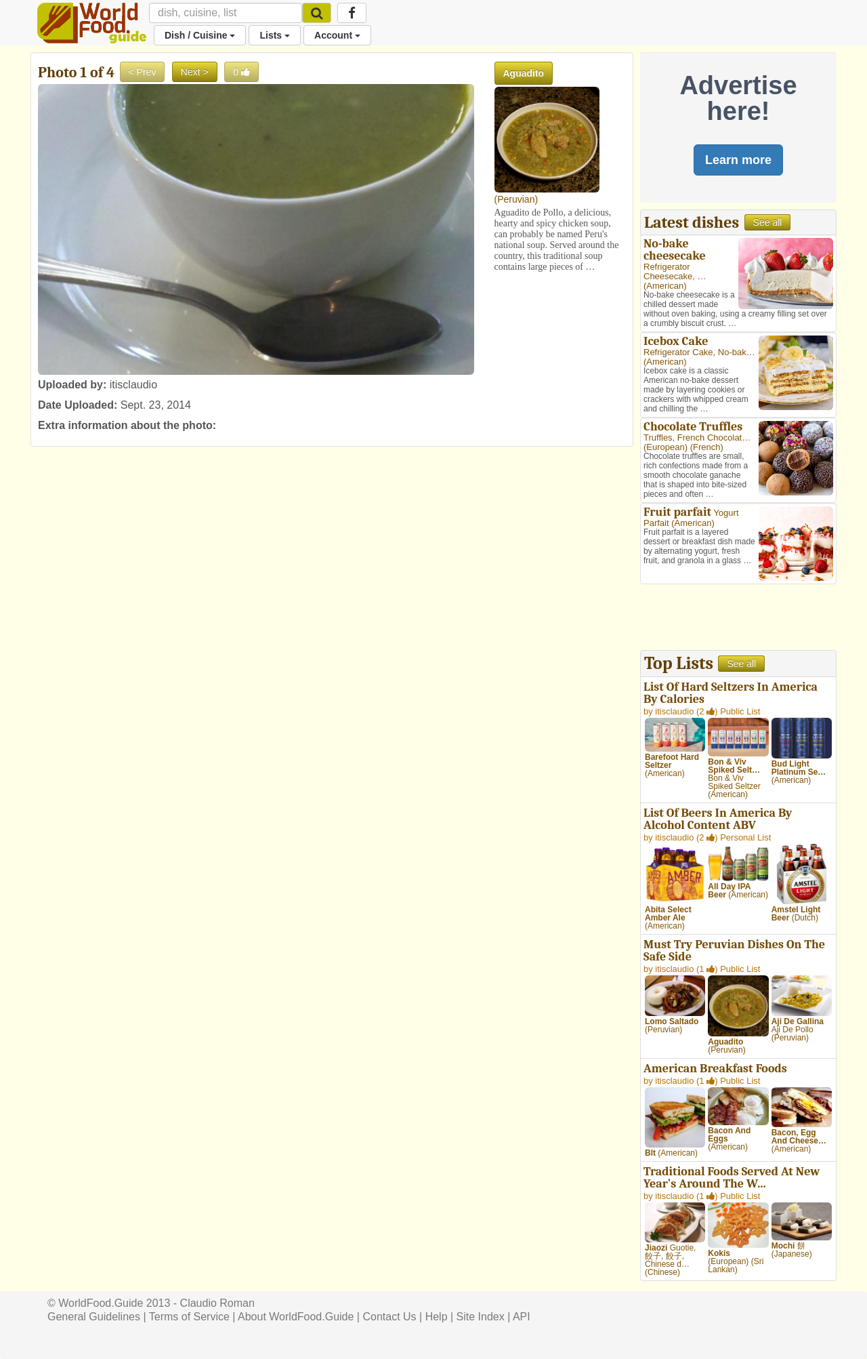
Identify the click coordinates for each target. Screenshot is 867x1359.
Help (436, 1316)
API (521, 1316)
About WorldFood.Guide (296, 1316)
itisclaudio (133, 384)
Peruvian (515, 199)
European (665, 447)
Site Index (481, 1316)
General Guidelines (93, 1316)
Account (337, 35)
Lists (274, 35)
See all (767, 222)
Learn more (738, 160)
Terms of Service (189, 1316)
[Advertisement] (738, 619)
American (664, 286)
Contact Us (389, 1316)
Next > (195, 71)
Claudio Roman (217, 1303)
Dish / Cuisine (200, 35)
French (706, 447)
